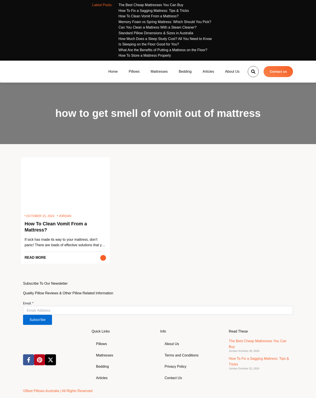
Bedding (185, 71)
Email (28, 303)
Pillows (134, 71)
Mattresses (159, 71)
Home (113, 71)
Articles (208, 71)
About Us (232, 71)
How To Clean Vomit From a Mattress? (56, 227)
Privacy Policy (176, 367)
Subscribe (37, 320)
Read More (35, 258)
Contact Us (173, 378)
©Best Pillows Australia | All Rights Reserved (58, 391)
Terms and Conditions (182, 355)
